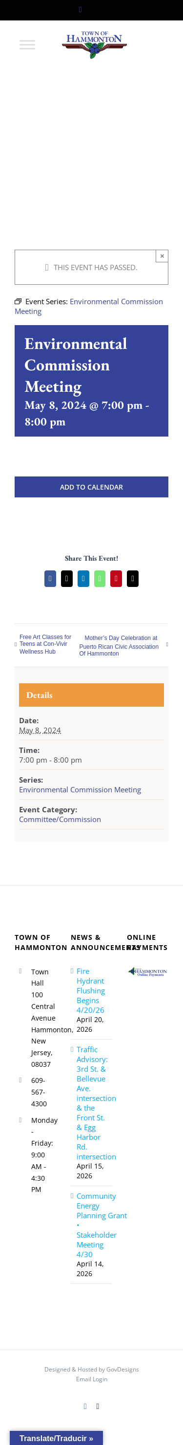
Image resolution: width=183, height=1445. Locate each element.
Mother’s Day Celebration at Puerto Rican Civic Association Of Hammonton (119, 646)
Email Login (91, 1379)
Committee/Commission (60, 819)
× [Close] (162, 256)
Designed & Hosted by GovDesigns (91, 1369)
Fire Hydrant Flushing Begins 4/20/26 (91, 990)
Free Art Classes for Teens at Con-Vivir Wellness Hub (45, 644)
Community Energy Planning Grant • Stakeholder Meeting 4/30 (92, 1225)
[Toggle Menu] (27, 44)
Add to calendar (91, 487)
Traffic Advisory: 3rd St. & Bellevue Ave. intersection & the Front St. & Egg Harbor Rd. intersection (92, 1102)
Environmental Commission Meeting (80, 789)
